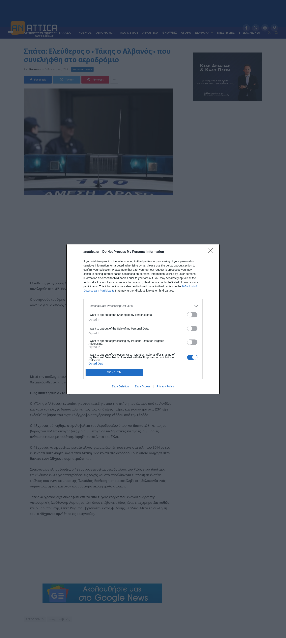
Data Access (143, 386)
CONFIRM (114, 372)
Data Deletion (120, 386)
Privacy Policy (165, 386)
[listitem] (143, 306)
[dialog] (143, 319)
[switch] (192, 314)
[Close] (211, 252)
